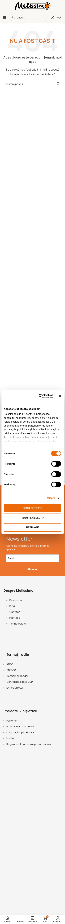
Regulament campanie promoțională (28, 744)
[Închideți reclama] (60, 395)
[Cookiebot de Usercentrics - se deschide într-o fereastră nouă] (39, 396)
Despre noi (15, 600)
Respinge (32, 527)
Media (10, 738)
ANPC (9, 664)
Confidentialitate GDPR (20, 682)
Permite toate (32, 508)
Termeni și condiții (17, 676)
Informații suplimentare (20, 732)
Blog (12, 606)
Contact (14, 612)
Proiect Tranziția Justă (20, 726)
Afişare (51, 498)
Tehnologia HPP (18, 623)
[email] (32, 558)
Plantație (14, 618)
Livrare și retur (14, 687)
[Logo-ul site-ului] (32, 6)
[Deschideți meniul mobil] (4, 17)
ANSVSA (11, 670)
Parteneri (11, 720)
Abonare (32, 569)
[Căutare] (32, 84)
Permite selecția (32, 517)
